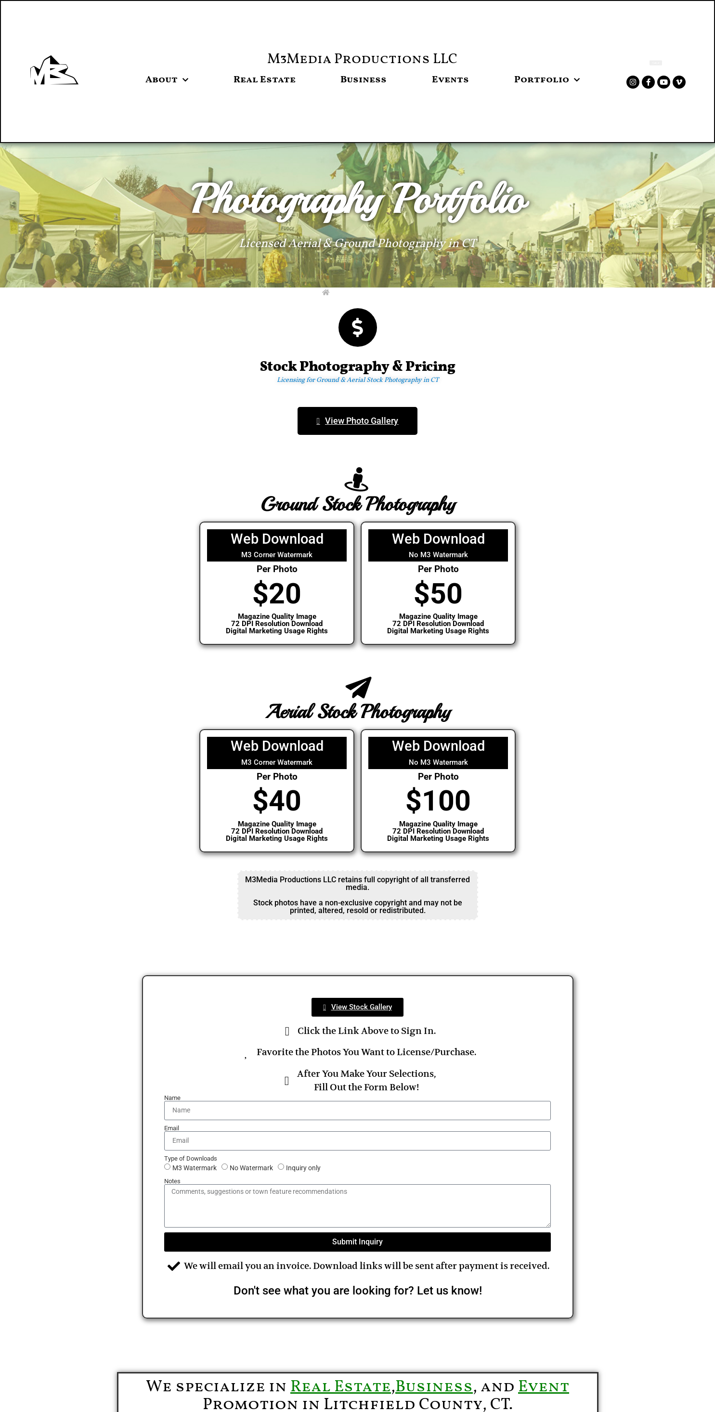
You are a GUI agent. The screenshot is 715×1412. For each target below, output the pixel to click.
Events (450, 80)
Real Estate (265, 80)
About (166, 80)
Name (172, 1098)
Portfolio (547, 80)
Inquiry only (303, 1167)
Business (363, 80)
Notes (172, 1181)
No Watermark (251, 1167)
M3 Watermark (194, 1167)
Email (171, 1128)
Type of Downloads (190, 1158)
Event (543, 1387)
